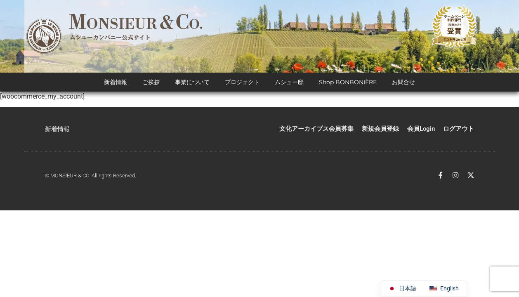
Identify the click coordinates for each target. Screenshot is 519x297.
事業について (192, 82)
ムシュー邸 (289, 82)
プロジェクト (242, 82)
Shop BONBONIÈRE (348, 82)
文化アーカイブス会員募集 (316, 129)
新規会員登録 (380, 129)
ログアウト (458, 129)
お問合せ (403, 82)
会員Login (421, 129)
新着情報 (115, 82)
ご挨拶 (151, 82)
